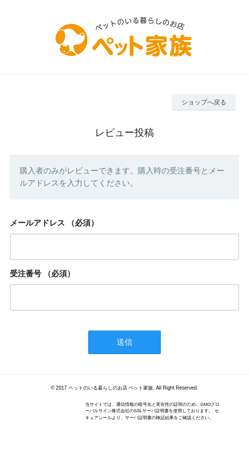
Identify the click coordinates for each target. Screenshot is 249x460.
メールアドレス (37, 223)
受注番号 (25, 273)
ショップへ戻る (204, 102)
